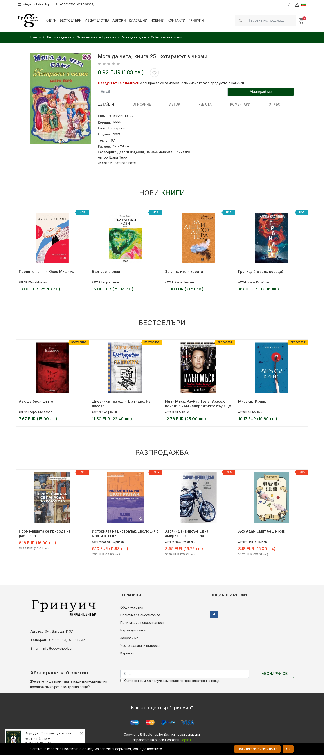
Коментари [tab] (201, 104)
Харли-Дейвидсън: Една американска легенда (186, 533)
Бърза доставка (133, 630)
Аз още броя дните (36, 401)
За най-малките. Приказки (168, 152)
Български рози (106, 271)
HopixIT (186, 740)
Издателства (97, 20)
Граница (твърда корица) (260, 271)
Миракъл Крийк (252, 401)
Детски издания (130, 152)
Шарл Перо (118, 157)
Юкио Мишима (38, 282)
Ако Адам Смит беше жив (261, 531)
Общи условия (131, 607)
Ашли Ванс (182, 412)
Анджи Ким (255, 412)
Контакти (176, 20)
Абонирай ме (261, 92)
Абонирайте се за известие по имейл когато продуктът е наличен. (192, 83)
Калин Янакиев (184, 282)
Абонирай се (275, 674)
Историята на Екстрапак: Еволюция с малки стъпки (125, 533)
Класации (138, 20)
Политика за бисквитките (140, 615)
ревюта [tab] (175, 104)
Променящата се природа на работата (44, 533)
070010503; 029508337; (79, 4)
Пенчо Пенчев (257, 542)
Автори (119, 20)
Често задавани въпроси (140, 645)
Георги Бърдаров (40, 412)
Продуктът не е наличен (118, 83)
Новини (157, 20)
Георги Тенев (110, 282)
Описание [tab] (132, 104)
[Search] (270, 20)
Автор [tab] (154, 104)
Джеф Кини (109, 412)
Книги (51, 20)
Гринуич (196, 20)
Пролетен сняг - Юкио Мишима (46, 271)
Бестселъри (71, 20)
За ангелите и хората (184, 271)
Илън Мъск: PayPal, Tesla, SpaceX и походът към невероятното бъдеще (198, 403)
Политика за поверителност (142, 623)
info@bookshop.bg (35, 4)
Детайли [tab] (106, 104)
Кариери (127, 653)
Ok (288, 749)
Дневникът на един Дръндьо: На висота (121, 403)
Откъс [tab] (225, 104)
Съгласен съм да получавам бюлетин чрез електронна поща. (170, 681)
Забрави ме (129, 638)
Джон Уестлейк (185, 542)
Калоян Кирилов (112, 542)
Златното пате (124, 163)
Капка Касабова (259, 282)
